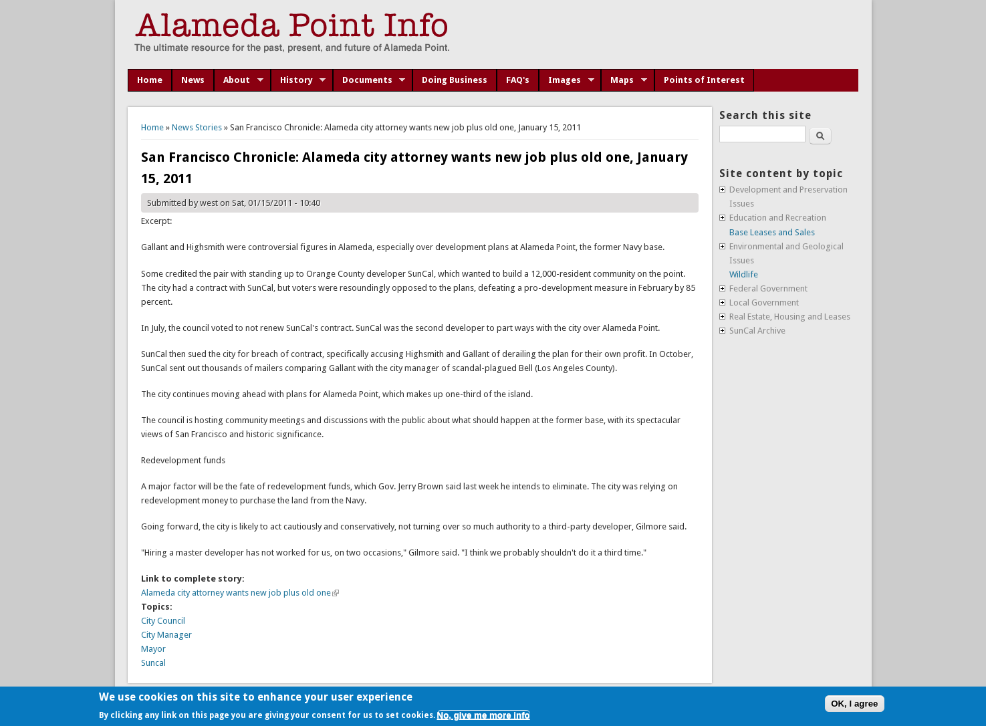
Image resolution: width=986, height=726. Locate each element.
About (238, 80)
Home (149, 80)
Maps (624, 80)
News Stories (197, 127)
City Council (163, 621)
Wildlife (743, 274)
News (193, 80)
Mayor (153, 649)
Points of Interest (704, 80)
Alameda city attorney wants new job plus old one (240, 593)
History (298, 80)
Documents (369, 80)
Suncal (153, 663)
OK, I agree (854, 704)
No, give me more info (483, 715)
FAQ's (517, 80)
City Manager (166, 635)
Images (566, 80)
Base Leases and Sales (772, 232)
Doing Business (454, 80)
